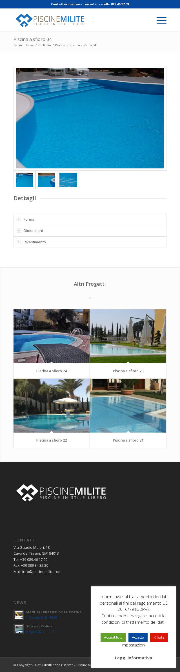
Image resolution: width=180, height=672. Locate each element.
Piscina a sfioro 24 (51, 370)
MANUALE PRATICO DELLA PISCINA (54, 612)
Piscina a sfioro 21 (128, 440)
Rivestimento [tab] (31, 241)
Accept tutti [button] (113, 637)
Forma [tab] (25, 219)
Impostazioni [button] (133, 645)
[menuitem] (158, 20)
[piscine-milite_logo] (75, 20)
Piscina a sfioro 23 (128, 370)
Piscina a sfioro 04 (33, 39)
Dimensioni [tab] (30, 230)
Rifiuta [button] (159, 637)
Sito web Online (39, 626)
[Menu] (158, 20)
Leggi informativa (133, 657)
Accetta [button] (138, 637)
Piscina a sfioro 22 (51, 440)
